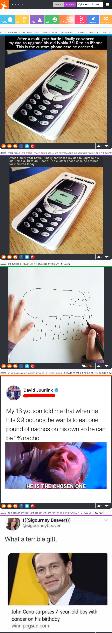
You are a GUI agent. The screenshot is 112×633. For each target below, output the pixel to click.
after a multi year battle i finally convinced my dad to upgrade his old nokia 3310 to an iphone (54, 32)
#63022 (3, 373)
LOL (51, 20)
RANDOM (105, 19)
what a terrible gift (82, 513)
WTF (21, 20)
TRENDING (93, 19)
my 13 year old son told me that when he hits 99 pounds (35, 373)
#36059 (3, 32)
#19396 (3, 153)
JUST (18, 4)
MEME (6, 20)
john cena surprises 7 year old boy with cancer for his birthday (39, 513)
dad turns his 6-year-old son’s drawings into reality (33, 264)
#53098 (3, 264)
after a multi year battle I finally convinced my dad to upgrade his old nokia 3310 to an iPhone (54, 153)
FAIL (36, 20)
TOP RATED (80, 19)
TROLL (66, 20)
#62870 (3, 513)
